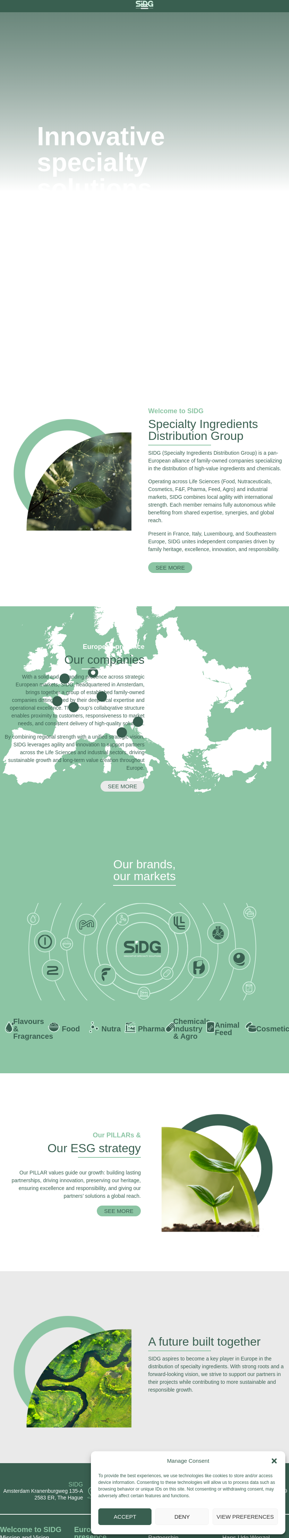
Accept (125, 1517)
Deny (182, 1517)
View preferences (245, 1517)
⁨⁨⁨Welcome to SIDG (30, 1529)
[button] (274, 1461)
